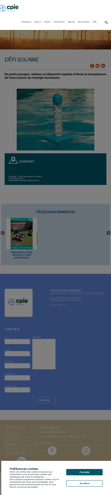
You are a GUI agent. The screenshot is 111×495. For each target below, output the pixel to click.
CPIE (95, 22)
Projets (47, 22)
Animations (26, 22)
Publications (59, 22)
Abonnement (83, 22)
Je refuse (84, 483)
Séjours (37, 22)
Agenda (71, 22)
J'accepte (84, 472)
